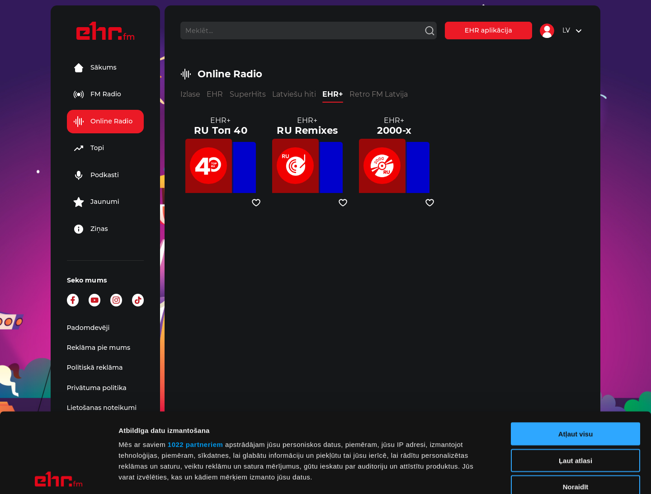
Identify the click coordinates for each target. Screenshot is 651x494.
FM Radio (97, 94)
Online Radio (102, 121)
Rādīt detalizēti (492, 476)
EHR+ (332, 94)
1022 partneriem (195, 365)
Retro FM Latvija (378, 94)
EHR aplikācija (488, 30)
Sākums (95, 67)
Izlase (190, 94)
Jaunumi (96, 202)
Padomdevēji (88, 328)
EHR (215, 94)
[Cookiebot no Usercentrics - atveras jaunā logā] (58, 476)
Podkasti (96, 175)
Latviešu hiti (294, 94)
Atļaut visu (575, 354)
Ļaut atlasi (575, 381)
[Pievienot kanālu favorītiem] (256, 203)
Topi (88, 148)
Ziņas (90, 229)
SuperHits (248, 94)
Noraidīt (576, 407)
